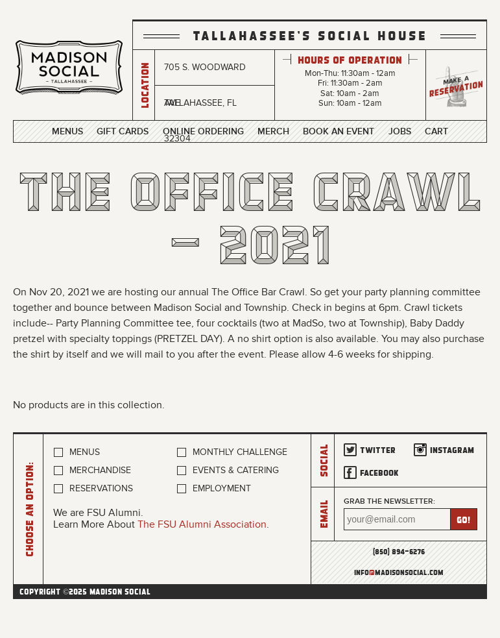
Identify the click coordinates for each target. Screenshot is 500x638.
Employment (222, 488)
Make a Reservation (456, 85)
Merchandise (100, 470)
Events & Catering (236, 470)
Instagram (452, 449)
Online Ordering (203, 132)
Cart (436, 132)
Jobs (399, 132)
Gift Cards (123, 132)
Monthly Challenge (240, 452)
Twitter (378, 449)
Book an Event (338, 132)
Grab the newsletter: (389, 501)
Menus (67, 132)
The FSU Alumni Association (202, 524)
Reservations (101, 488)
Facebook (379, 472)
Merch (273, 132)
